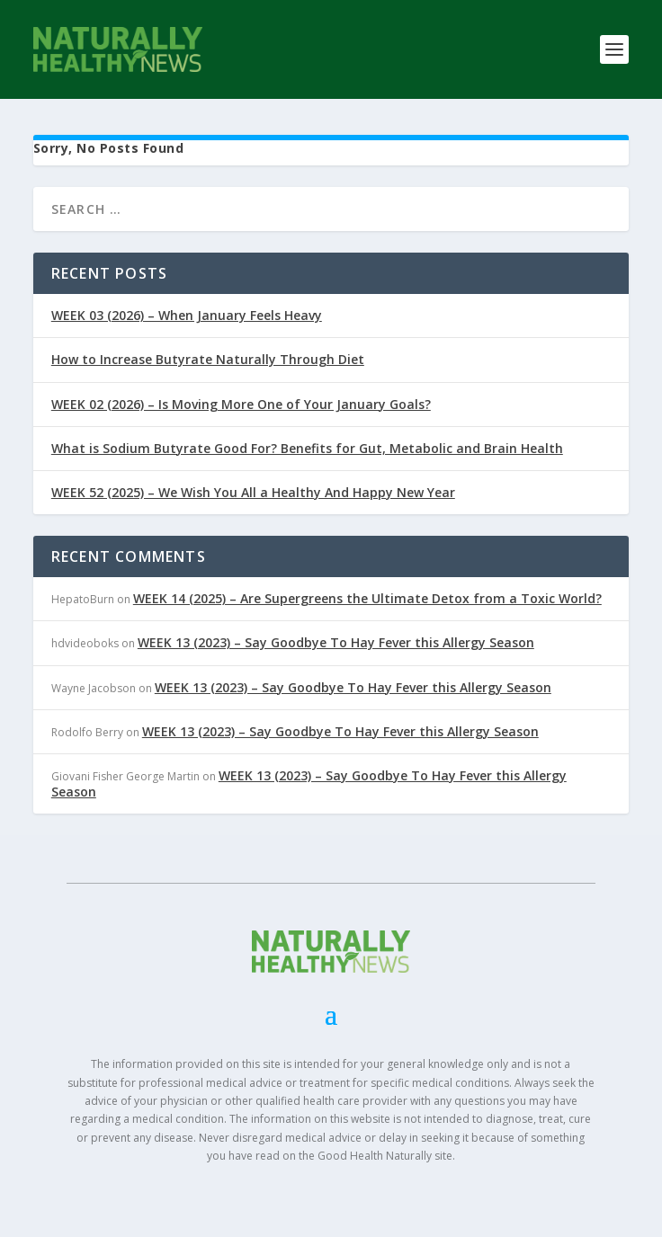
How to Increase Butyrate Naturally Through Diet (207, 359)
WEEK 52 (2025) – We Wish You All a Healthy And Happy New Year (253, 492)
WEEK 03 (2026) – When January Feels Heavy (186, 315)
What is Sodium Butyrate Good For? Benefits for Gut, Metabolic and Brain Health (307, 448)
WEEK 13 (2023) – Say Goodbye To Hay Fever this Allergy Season (336, 642)
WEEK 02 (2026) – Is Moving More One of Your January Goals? (241, 404)
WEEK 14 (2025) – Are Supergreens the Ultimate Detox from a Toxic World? (367, 598)
